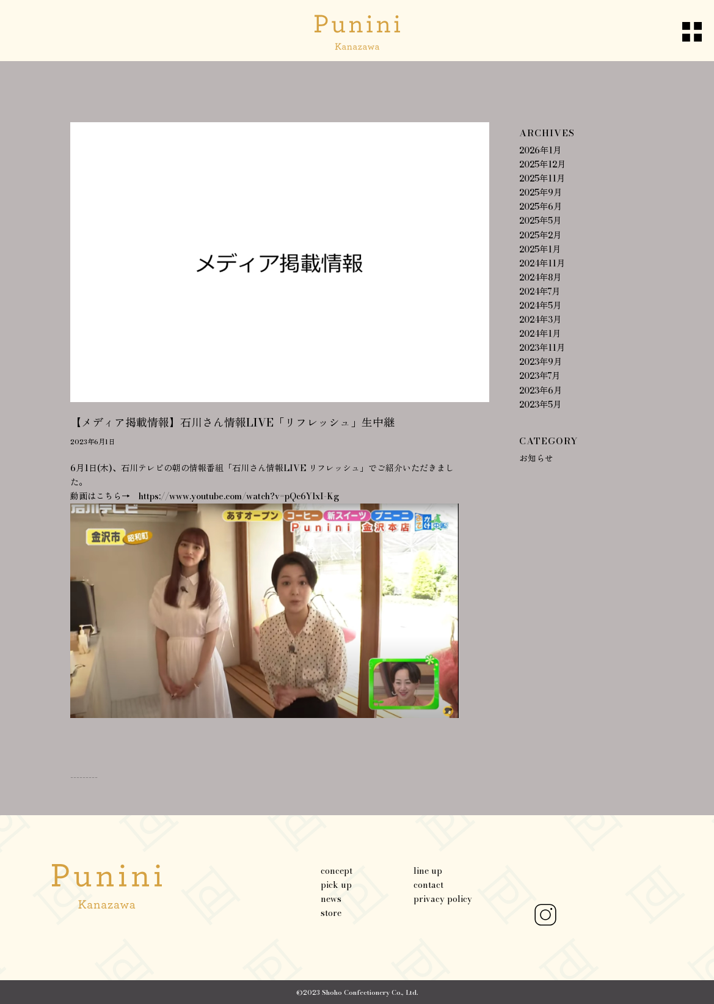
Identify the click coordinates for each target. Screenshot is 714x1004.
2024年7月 (539, 291)
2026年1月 (540, 150)
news (331, 899)
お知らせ (536, 458)
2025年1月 (540, 249)
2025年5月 (540, 220)
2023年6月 (540, 390)
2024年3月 (540, 319)
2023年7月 (539, 376)
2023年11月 (542, 347)
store (331, 913)
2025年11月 (542, 178)
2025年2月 (540, 235)
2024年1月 (540, 333)
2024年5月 (540, 305)
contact (428, 885)
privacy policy (442, 899)
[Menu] (681, 30)
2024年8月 (540, 277)
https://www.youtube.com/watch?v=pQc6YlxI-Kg (239, 496)
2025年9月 (540, 192)
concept (336, 871)
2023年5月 (540, 404)
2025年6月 (540, 206)
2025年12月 (542, 164)
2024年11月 (542, 263)
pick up (336, 885)
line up (427, 871)
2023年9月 (540, 361)
